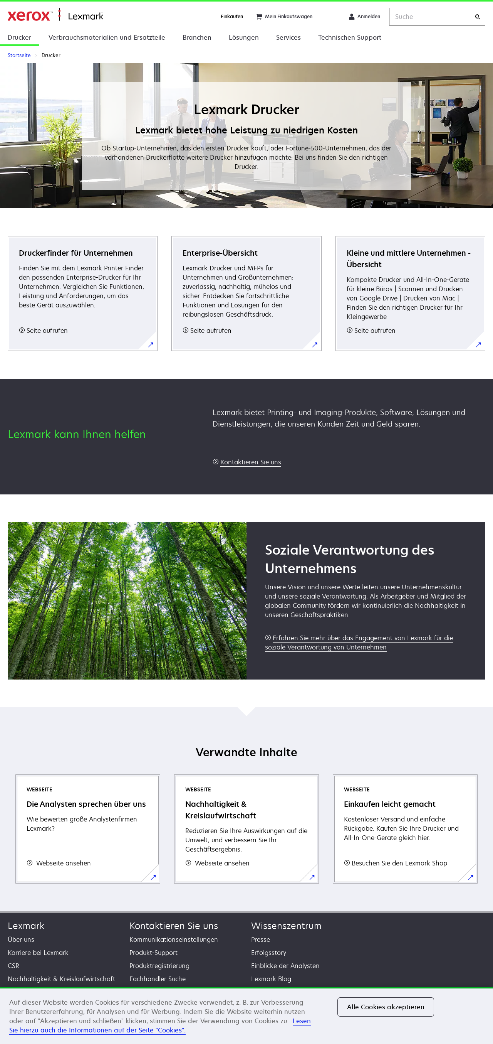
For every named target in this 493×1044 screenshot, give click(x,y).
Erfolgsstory (268, 952)
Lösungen (244, 37)
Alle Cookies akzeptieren (385, 1007)
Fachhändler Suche (157, 979)
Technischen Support (349, 37)
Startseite (55, 14)
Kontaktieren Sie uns (173, 926)
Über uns (21, 939)
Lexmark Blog (271, 979)
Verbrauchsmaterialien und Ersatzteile (107, 37)
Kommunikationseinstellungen (173, 939)
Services (288, 37)
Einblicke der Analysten (285, 965)
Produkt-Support (153, 952)
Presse (260, 939)
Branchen (197, 37)
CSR (13, 965)
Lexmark (26, 926)
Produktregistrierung (159, 965)
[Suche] (477, 16)
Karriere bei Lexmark (38, 952)
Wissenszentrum (286, 926)
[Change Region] (330, 16)
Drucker (19, 37)
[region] (246, 1015)
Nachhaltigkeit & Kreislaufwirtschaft (61, 979)
